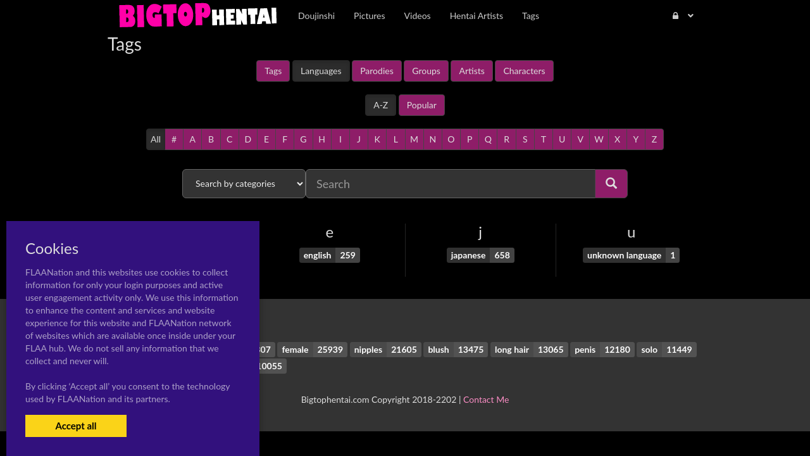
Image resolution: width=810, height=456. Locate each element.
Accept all (75, 425)
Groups (426, 70)
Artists (471, 70)
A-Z (380, 104)
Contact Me (486, 399)
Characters (524, 70)
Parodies (377, 70)
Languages (321, 70)
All (156, 139)
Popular (422, 104)
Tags (273, 70)
